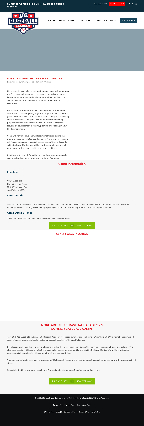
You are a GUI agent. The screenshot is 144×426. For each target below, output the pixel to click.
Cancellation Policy (84, 405)
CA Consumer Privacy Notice (72, 412)
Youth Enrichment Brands (79, 398)
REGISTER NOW (117, 4)
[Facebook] (132, 4)
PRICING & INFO (60, 225)
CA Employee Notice (52, 412)
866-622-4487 (100, 4)
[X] (129, 4)
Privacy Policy (70, 405)
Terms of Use (58, 405)
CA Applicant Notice (92, 412)
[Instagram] (136, 4)
